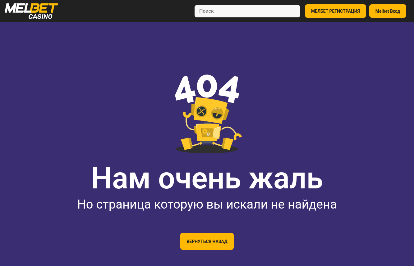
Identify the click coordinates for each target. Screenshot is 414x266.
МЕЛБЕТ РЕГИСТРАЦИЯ (335, 11)
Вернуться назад (206, 241)
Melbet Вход (387, 11)
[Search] (247, 11)
